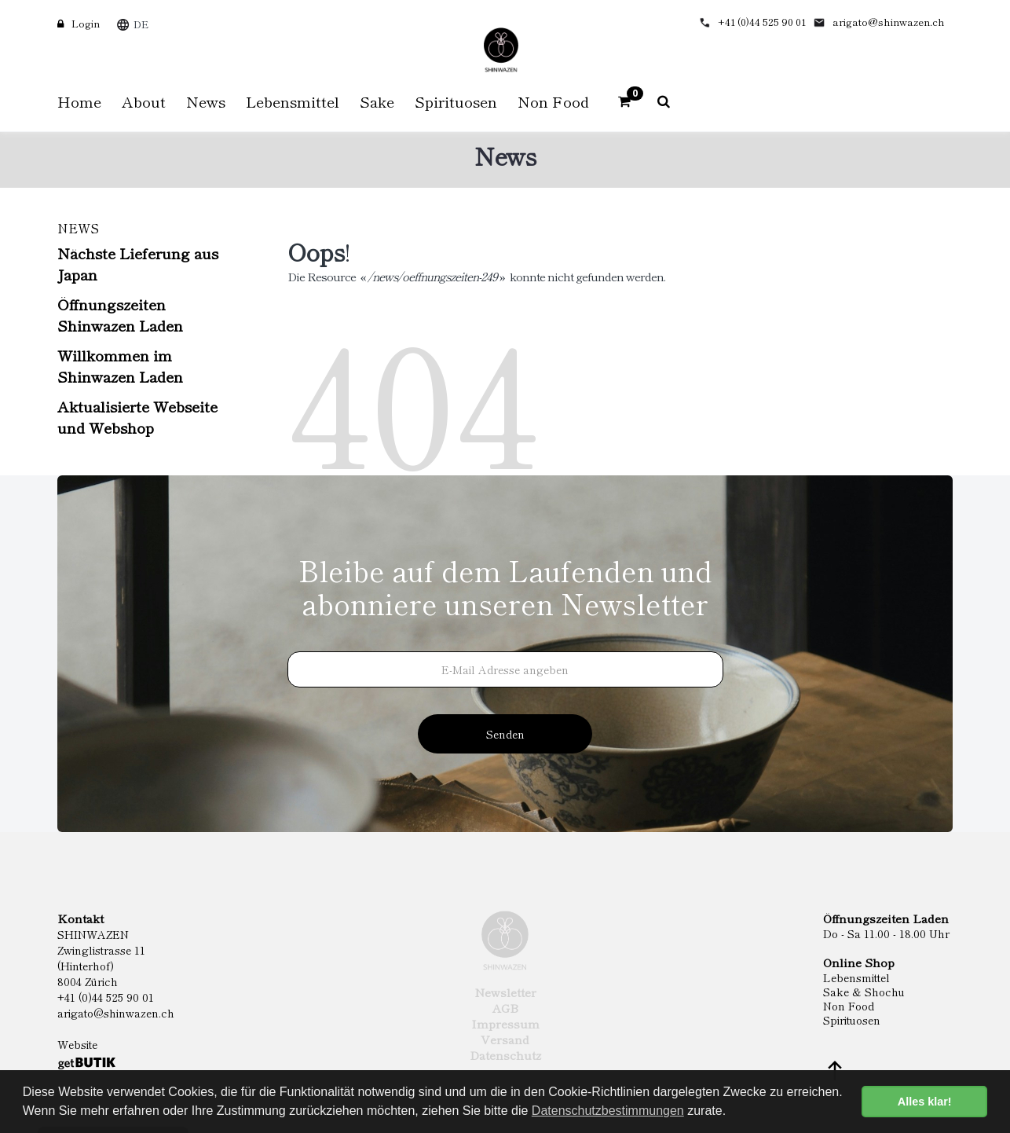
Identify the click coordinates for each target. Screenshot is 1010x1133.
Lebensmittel (856, 977)
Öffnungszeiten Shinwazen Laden (120, 314)
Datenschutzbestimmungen (608, 1110)
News (205, 101)
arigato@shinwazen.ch (889, 21)
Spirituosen (851, 1020)
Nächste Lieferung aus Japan (137, 263)
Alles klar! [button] (925, 1101)
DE (141, 24)
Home (79, 101)
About (144, 101)
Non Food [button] (553, 101)
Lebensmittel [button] (292, 101)
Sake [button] (377, 101)
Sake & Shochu (864, 991)
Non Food (848, 1006)
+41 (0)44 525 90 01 (762, 21)
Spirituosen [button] (456, 101)
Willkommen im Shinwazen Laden (120, 365)
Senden (505, 734)
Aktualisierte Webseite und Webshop (137, 416)
